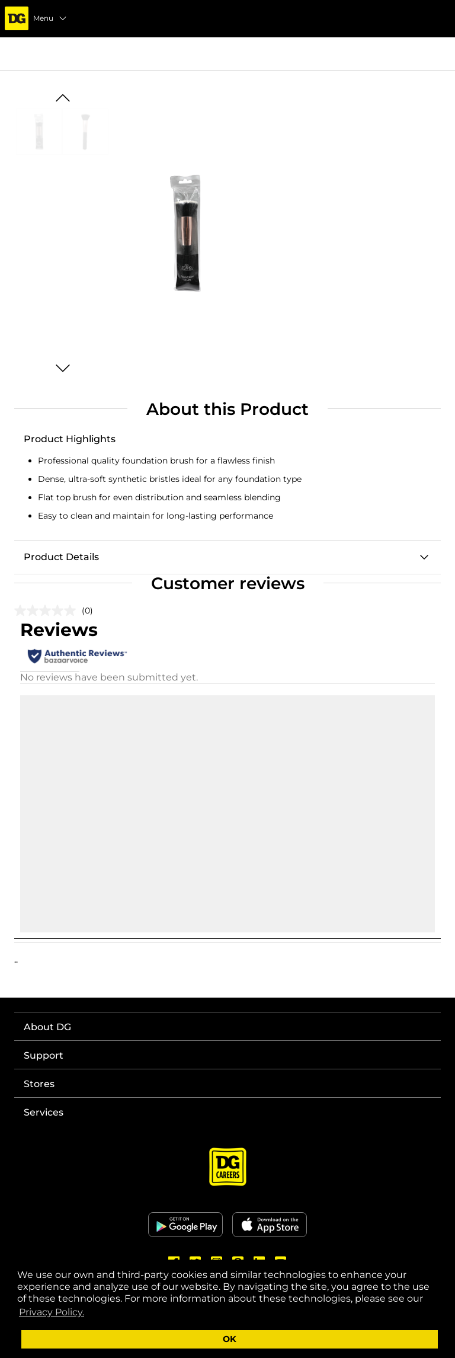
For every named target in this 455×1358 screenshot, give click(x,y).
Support (43, 1055)
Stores (39, 1083)
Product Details (61, 557)
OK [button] (229, 1339)
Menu (50, 18)
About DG (47, 1027)
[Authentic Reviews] (77, 656)
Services (43, 1112)
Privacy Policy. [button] (51, 1312)
